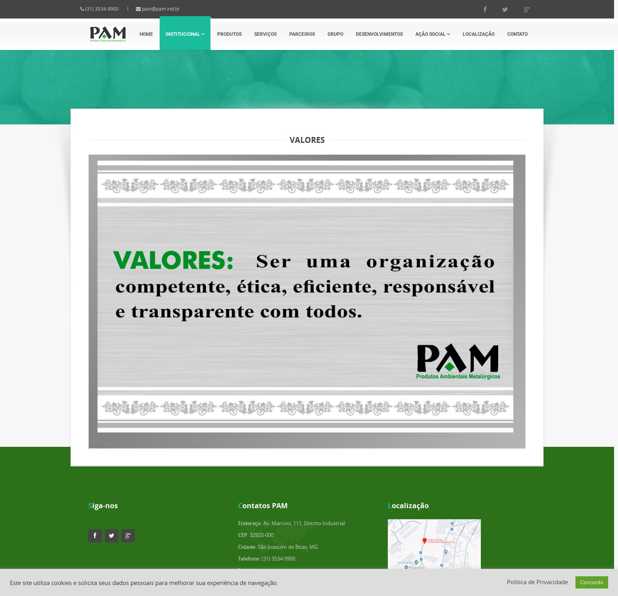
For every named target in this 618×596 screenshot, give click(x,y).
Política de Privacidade (537, 581)
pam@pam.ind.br (167, 9)
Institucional (185, 34)
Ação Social (432, 34)
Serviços (265, 34)
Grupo (335, 34)
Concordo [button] (591, 582)
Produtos (229, 34)
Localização (479, 34)
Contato (517, 34)
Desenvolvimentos (379, 34)
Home (146, 34)
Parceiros (302, 34)
